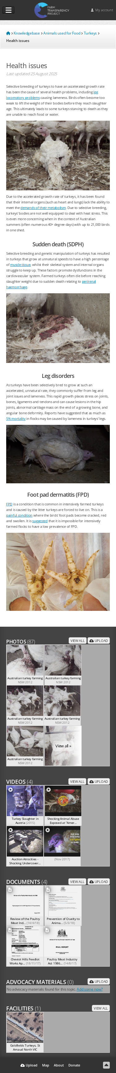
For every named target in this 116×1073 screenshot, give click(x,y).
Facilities (23, 1008)
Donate (74, 1065)
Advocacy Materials (40, 982)
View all (78, 640)
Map (45, 1065)
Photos (20, 641)
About (59, 1065)
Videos (19, 781)
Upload (98, 640)
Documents (26, 881)
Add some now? (89, 989)
